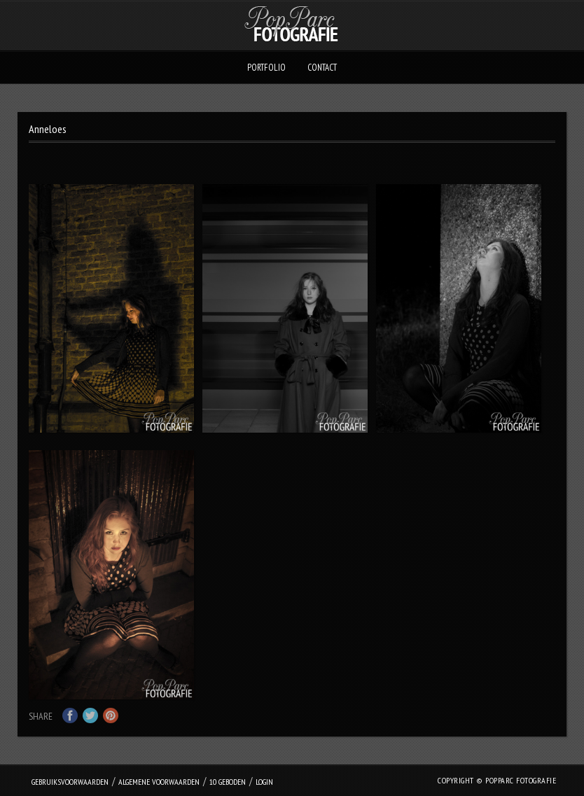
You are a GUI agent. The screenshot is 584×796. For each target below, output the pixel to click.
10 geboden (227, 781)
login (264, 781)
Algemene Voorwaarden (159, 781)
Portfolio (266, 68)
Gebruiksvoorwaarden (70, 781)
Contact (322, 68)
